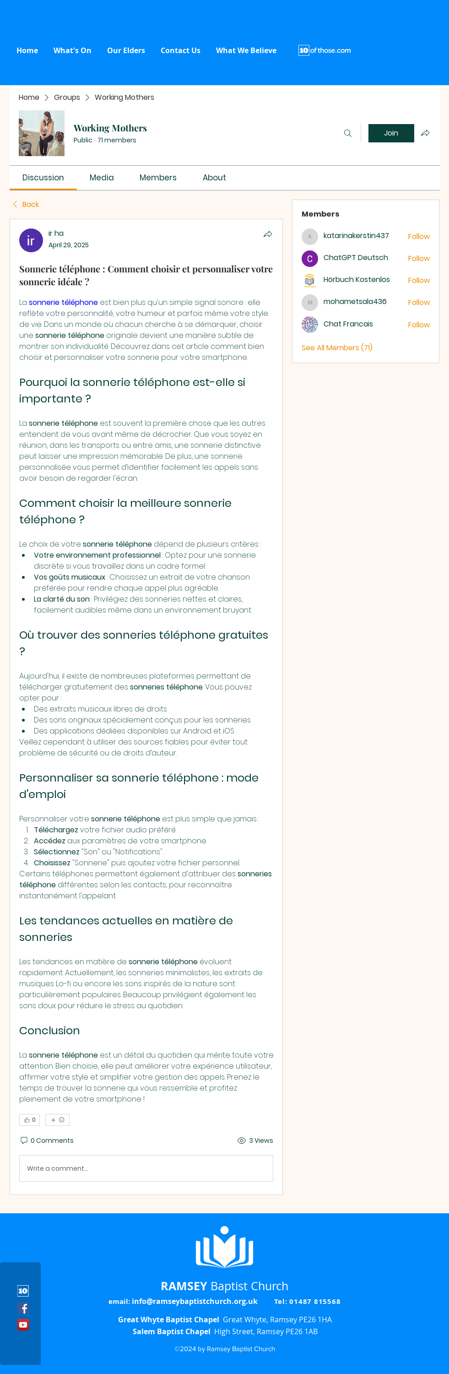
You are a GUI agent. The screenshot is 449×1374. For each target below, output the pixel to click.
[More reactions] (57, 1120)
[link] (43, 177)
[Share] (267, 233)
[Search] (347, 133)
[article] (146, 707)
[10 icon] (23, 1291)
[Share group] (425, 132)
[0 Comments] (46, 1141)
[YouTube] (23, 1325)
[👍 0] (29, 1120)
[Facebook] (23, 1308)
